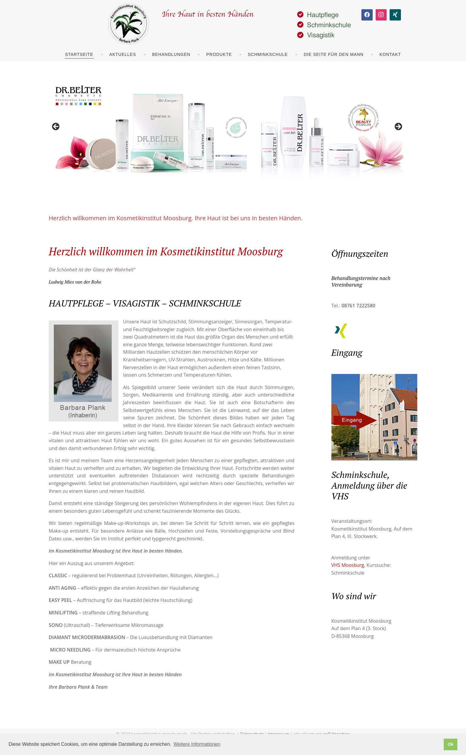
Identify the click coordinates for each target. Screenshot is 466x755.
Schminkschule (268, 54)
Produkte (219, 54)
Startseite (79, 54)
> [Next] (397, 126)
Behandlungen (171, 54)
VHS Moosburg (347, 565)
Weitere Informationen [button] (197, 744)
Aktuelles (122, 54)
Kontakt (390, 54)
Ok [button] (450, 744)
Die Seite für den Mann (333, 54)
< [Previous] (56, 126)
